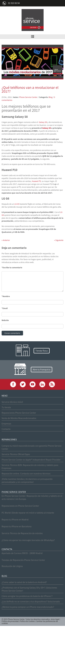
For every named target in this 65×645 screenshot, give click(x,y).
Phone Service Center (28, 97)
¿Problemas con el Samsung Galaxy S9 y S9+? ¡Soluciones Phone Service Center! (29, 589)
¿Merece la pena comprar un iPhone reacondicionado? (28, 606)
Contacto (6, 429)
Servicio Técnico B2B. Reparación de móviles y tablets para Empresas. (30, 467)
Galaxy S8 (43, 122)
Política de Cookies (27, 621)
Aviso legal (55, 619)
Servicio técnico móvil (12, 402)
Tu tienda (6, 407)
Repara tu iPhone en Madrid (15, 519)
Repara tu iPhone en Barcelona (16, 526)
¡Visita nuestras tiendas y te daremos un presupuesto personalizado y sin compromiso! (27, 480)
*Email (5, 308)
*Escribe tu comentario (12, 267)
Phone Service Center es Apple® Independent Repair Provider (31, 459)
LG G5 (17, 204)
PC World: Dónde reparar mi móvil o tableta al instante (28, 512)
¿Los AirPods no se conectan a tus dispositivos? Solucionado (31, 601)
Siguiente (58, 240)
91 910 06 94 (14, 3)
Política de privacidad (10, 621)
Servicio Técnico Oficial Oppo (16, 454)
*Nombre (6, 296)
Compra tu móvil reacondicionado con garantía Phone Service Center (31, 447)
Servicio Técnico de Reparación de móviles (22, 533)
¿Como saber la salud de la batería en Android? (24, 582)
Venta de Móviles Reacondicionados (19, 418)
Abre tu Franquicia (41, 369)
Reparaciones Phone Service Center (19, 412)
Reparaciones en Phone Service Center (20, 505)
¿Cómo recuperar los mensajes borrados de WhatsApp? (28, 540)
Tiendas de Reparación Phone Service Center (23, 560)
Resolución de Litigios (12, 566)
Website (5, 320)
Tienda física (42, 350)
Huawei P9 (36, 181)
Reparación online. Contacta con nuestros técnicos (26, 473)
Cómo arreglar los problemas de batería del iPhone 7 (27, 596)
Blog (50, 97)
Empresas (6, 423)
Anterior (6, 240)
